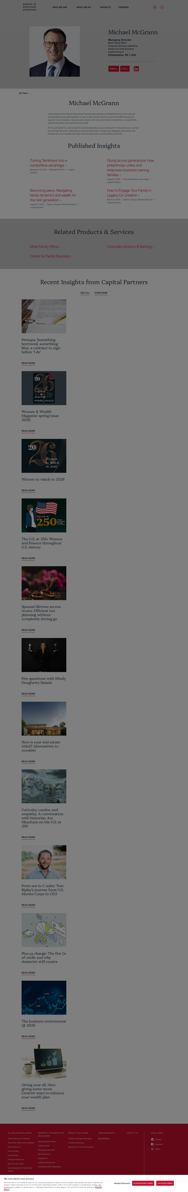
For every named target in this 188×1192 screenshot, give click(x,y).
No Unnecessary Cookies (143, 1183)
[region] (94, 1183)
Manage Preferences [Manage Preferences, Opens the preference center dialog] (122, 1183)
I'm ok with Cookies (165, 1183)
